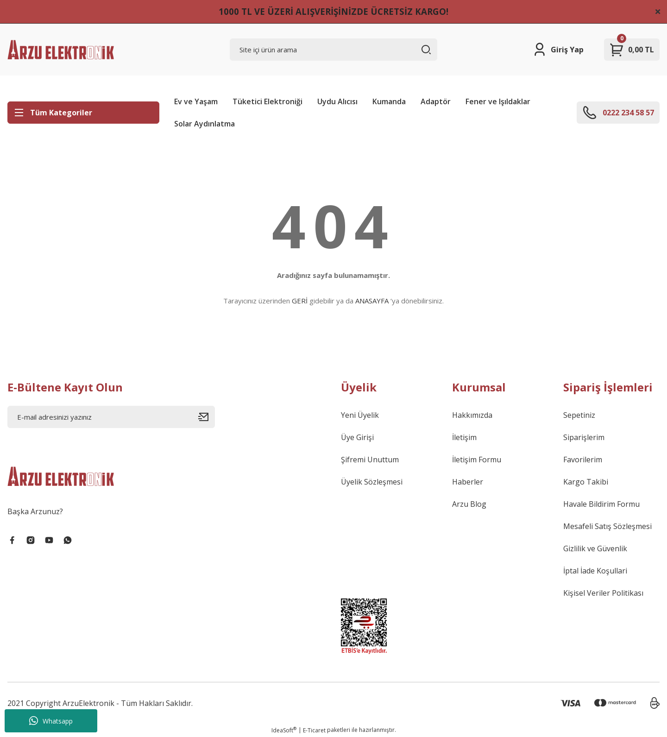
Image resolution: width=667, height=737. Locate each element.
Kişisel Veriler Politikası (603, 593)
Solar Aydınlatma (204, 124)
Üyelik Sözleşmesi (372, 482)
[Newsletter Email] (111, 417)
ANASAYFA (372, 300)
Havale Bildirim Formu (601, 504)
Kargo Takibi (585, 482)
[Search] (333, 49)
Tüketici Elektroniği (267, 101)
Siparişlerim (583, 437)
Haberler (467, 482)
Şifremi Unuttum (370, 459)
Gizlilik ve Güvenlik (595, 548)
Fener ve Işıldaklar (498, 101)
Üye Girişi (357, 437)
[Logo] (60, 49)
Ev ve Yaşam (196, 101)
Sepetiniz (579, 415)
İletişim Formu (476, 459)
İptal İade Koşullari (595, 571)
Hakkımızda (472, 415)
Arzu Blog (469, 504)
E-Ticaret (314, 730)
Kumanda (389, 101)
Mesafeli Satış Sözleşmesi (607, 526)
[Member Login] (558, 49)
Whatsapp (51, 721)
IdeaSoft (283, 730)
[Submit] (206, 417)
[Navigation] (83, 112)
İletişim (464, 437)
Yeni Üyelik (360, 415)
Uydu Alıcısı (337, 101)
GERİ (300, 300)
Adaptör (436, 101)
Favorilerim (582, 459)
